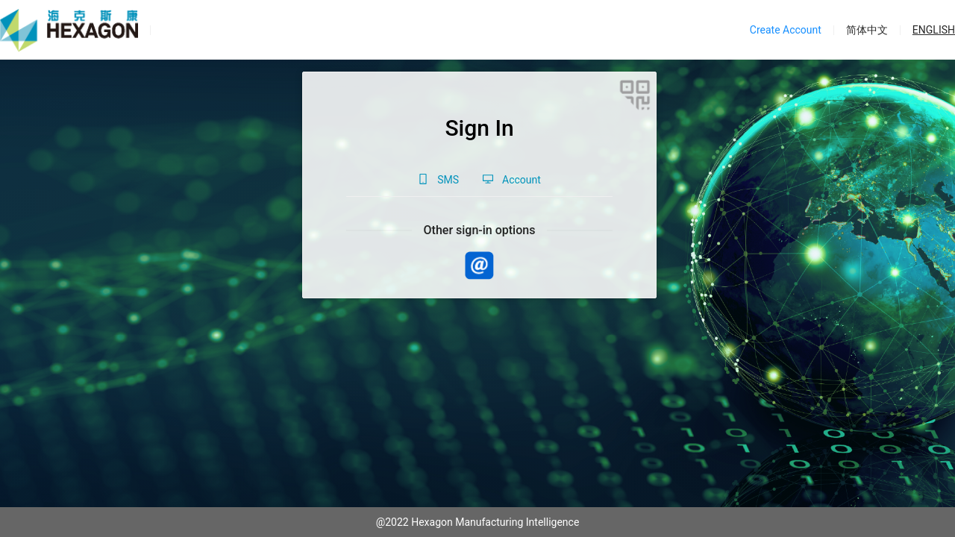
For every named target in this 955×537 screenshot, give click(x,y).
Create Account (785, 30)
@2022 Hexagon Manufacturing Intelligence (478, 522)
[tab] (438, 180)
